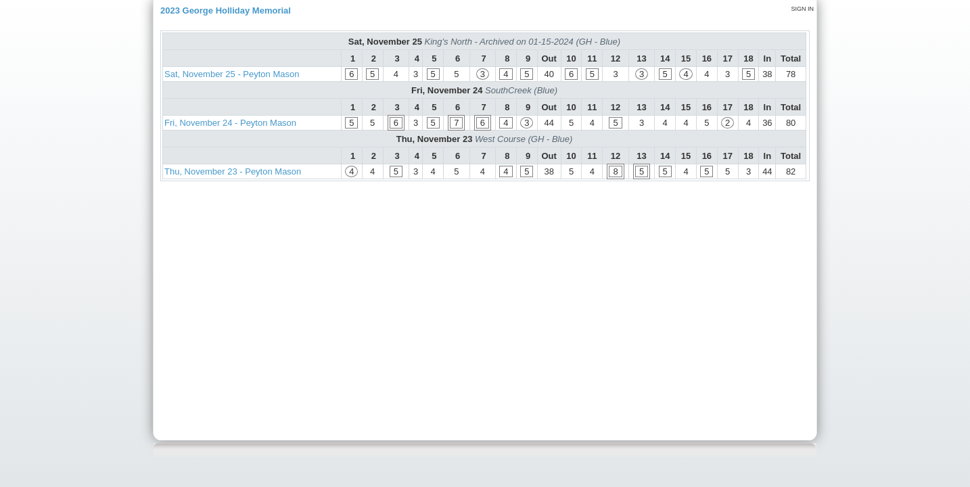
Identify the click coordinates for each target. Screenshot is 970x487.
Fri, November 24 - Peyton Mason (230, 123)
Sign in (802, 8)
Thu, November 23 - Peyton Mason (232, 171)
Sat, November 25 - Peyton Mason (231, 74)
